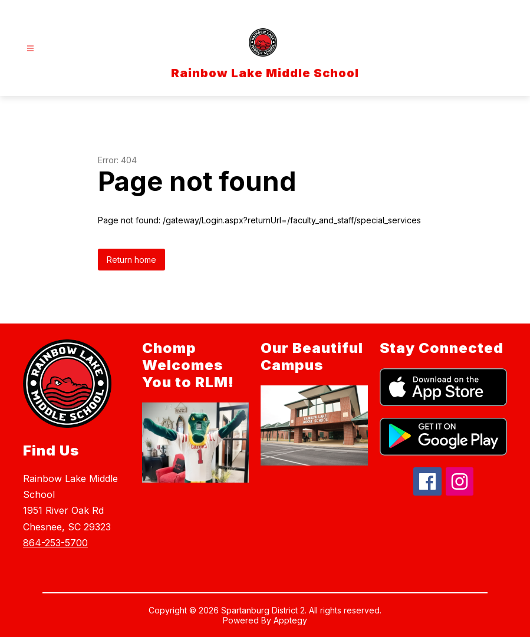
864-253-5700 (55, 543)
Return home (131, 260)
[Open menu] (30, 48)
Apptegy (290, 620)
